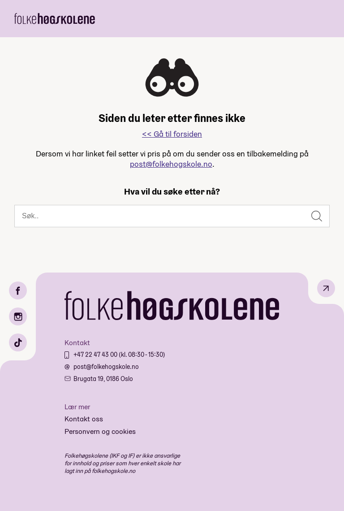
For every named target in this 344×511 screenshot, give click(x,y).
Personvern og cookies (100, 431)
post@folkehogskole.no (171, 164)
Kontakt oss (83, 419)
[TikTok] (18, 342)
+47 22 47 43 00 (96, 355)
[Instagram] (18, 316)
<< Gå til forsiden (172, 134)
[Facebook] (18, 290)
